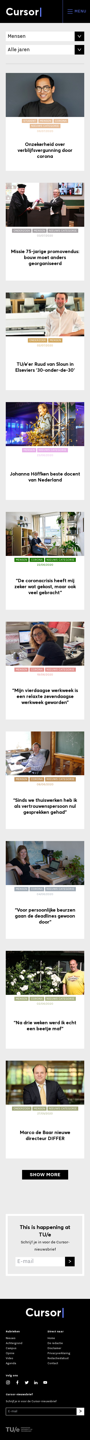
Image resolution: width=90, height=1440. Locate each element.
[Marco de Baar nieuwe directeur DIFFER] (45, 1109)
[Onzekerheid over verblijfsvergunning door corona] (45, 122)
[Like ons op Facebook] (19, 1382)
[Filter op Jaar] (45, 50)
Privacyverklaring (59, 1353)
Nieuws (10, 1338)
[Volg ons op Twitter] (29, 1382)
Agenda (11, 1363)
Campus (11, 1348)
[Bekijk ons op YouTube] (47, 1382)
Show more (45, 1175)
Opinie (10, 1353)
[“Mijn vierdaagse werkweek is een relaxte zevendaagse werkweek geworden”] (45, 671)
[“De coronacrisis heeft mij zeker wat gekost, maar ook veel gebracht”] (45, 561)
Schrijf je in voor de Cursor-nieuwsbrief (31, 1401)
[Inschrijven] (70, 1261)
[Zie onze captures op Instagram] (10, 1382)
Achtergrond (14, 1343)
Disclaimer (54, 1348)
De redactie (55, 1343)
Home (51, 1338)
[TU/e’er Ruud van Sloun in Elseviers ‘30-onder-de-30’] (45, 341)
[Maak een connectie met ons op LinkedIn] (38, 1382)
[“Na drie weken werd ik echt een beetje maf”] (45, 1000)
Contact (53, 1363)
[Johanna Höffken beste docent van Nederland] (45, 451)
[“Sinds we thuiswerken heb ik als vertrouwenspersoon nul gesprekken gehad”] (45, 780)
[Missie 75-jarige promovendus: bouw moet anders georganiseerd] (45, 232)
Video (9, 1358)
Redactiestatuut (58, 1358)
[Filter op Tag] (45, 36)
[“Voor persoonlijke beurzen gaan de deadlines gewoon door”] (45, 890)
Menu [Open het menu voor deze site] (76, 11)
